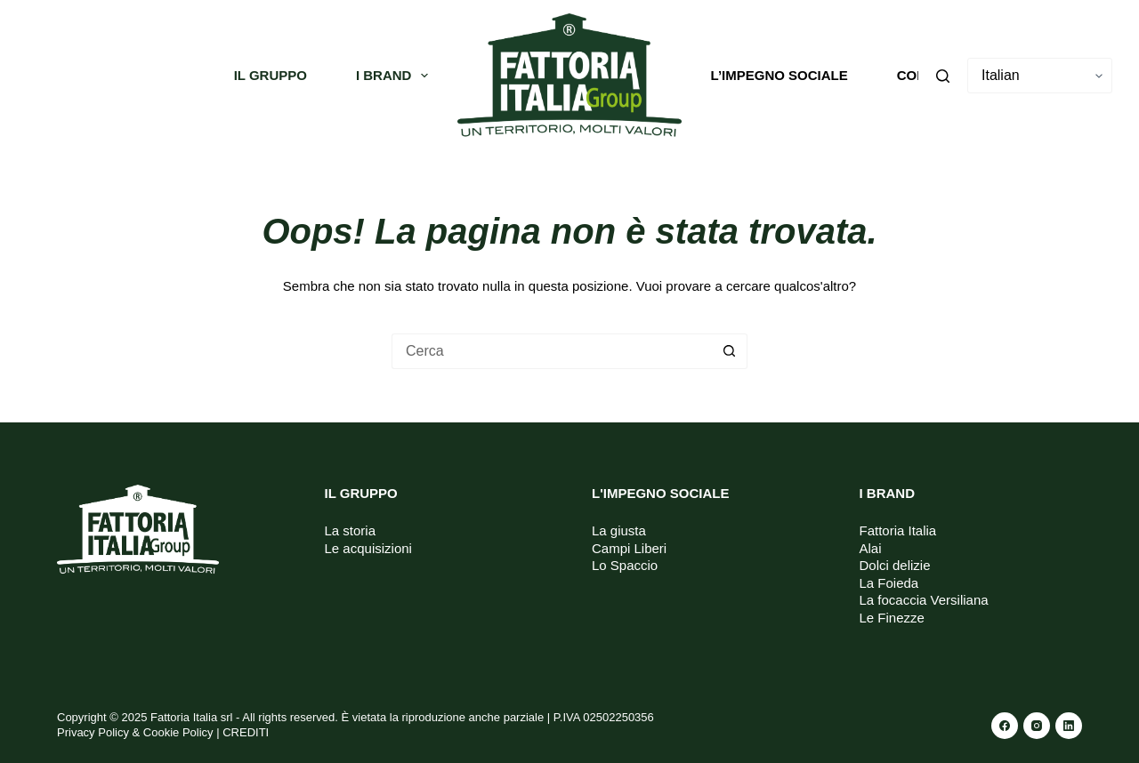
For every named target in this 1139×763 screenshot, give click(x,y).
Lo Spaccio (625, 565)
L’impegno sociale (779, 75)
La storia (350, 530)
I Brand (396, 75)
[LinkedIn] (1068, 725)
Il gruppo (270, 75)
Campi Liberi (629, 548)
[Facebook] (1004, 725)
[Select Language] (1039, 75)
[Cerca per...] (552, 351)
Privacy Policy (93, 732)
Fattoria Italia (898, 530)
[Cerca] (942, 76)
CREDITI (245, 732)
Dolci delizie (895, 565)
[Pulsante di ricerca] (729, 351)
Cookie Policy (178, 732)
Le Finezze (892, 617)
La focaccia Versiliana (924, 599)
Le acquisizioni (368, 548)
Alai (871, 548)
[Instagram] (1036, 725)
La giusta (619, 530)
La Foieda (889, 582)
